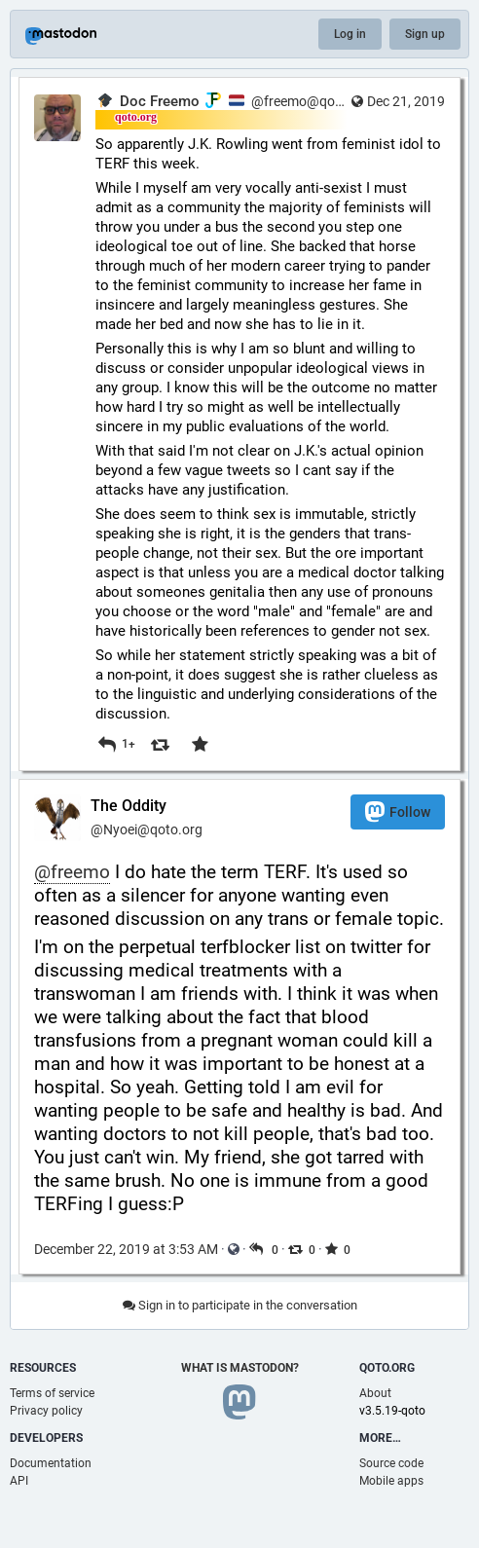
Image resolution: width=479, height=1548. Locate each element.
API (19, 1481)
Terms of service (52, 1393)
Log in (350, 34)
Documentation (51, 1463)
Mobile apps (391, 1481)
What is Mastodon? (240, 1368)
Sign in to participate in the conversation (240, 1305)
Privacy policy (46, 1411)
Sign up (425, 34)
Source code (391, 1463)
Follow (397, 811)
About (375, 1393)
